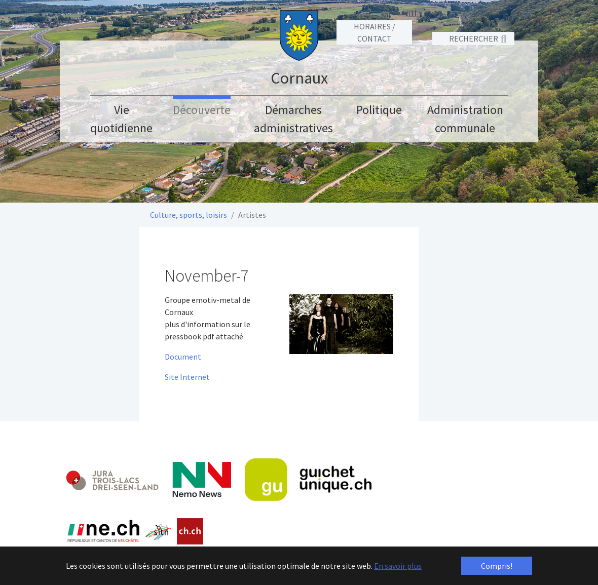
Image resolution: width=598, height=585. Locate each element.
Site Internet (187, 377)
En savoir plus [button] (398, 566)
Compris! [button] (496, 566)
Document (183, 357)
